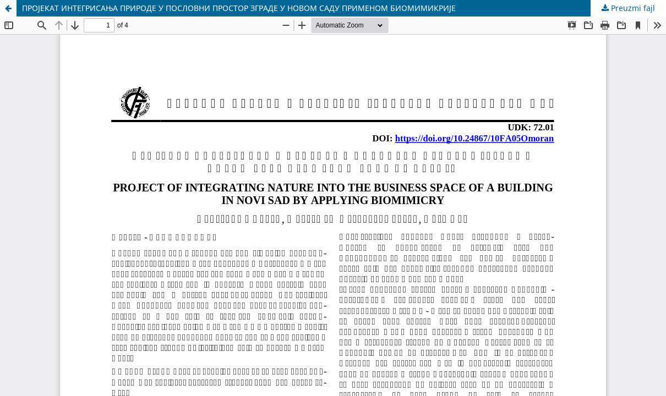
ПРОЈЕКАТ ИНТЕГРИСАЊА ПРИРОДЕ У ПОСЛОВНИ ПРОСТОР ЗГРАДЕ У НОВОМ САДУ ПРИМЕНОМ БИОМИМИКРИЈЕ (239, 8)
